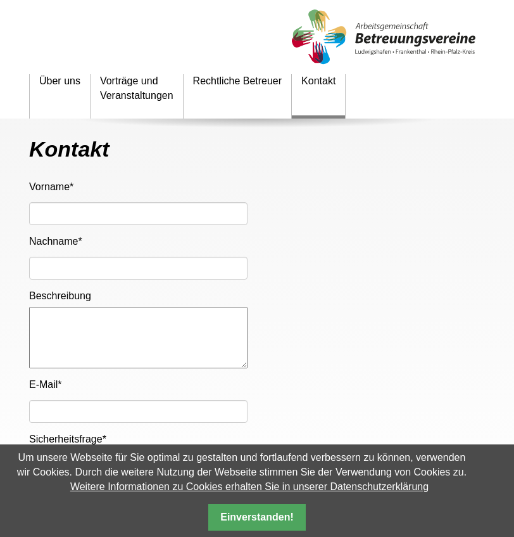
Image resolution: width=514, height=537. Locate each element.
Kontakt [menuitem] (318, 80)
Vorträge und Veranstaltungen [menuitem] (136, 88)
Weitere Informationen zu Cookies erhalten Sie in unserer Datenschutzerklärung (249, 486)
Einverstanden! (257, 517)
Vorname (51, 186)
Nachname (55, 241)
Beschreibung (60, 295)
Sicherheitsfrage (67, 438)
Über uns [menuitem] (59, 80)
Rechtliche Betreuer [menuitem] (237, 80)
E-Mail (45, 384)
